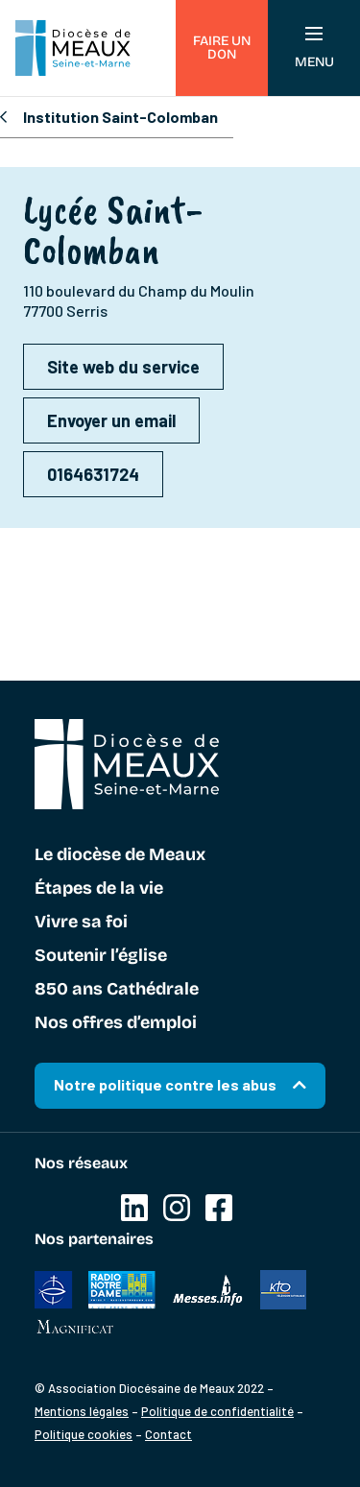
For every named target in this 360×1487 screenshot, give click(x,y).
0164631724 (93, 474)
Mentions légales (82, 1411)
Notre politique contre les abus (165, 1084)
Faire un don (222, 47)
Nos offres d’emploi (116, 1023)
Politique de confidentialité (217, 1411)
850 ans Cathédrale (117, 989)
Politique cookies (83, 1434)
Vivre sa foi (81, 922)
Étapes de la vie (99, 889)
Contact (168, 1434)
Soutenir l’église (101, 956)
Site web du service (123, 366)
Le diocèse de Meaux (120, 855)
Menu (314, 48)
